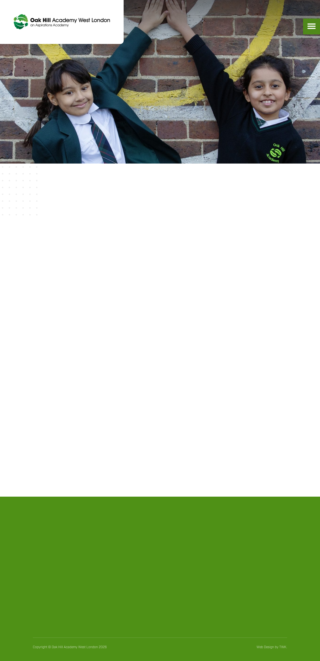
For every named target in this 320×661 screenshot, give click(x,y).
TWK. (283, 647)
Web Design (265, 647)
